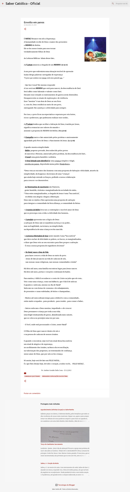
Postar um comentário (32, 393)
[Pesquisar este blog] (117, 3)
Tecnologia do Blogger (65, 485)
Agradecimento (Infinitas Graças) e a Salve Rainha (57, 409)
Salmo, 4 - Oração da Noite (50, 463)
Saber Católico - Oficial (23, 3)
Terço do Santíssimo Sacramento (52, 444)
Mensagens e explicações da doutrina (54, 376)
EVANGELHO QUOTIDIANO (32, 376)
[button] (25, 29)
